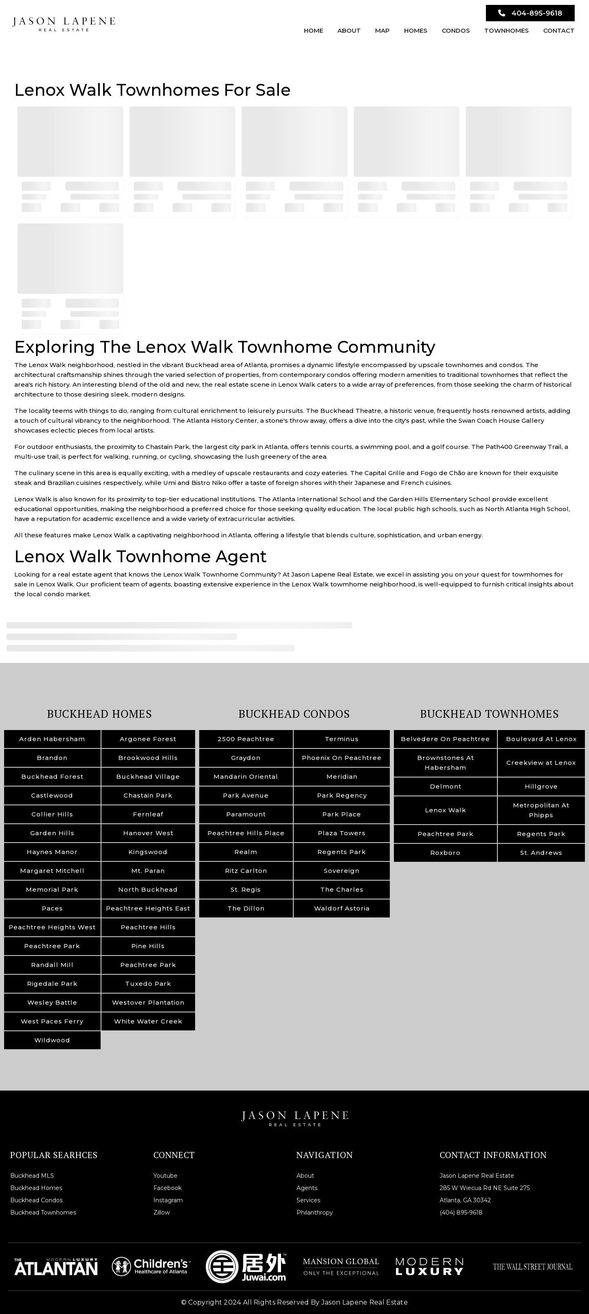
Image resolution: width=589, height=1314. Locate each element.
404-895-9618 (530, 13)
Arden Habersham (52, 739)
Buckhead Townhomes (489, 713)
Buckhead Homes (99, 713)
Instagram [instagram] (168, 1200)
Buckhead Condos (294, 713)
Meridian (341, 776)
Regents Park (341, 852)
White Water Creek (148, 1021)
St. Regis (246, 889)
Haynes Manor (52, 852)
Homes (415, 30)
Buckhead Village (148, 776)
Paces (52, 908)
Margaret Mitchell (52, 870)
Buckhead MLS (32, 1175)
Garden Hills (52, 833)
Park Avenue (246, 795)
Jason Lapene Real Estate (477, 1175)
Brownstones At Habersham (445, 762)
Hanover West (148, 833)
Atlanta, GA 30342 (465, 1200)
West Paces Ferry (52, 1021)
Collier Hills (52, 814)
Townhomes (506, 30)
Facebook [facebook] (167, 1188)
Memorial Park (52, 889)
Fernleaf (148, 814)
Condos (456, 30)
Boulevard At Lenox (541, 739)
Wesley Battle (52, 1002)
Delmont (445, 786)
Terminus (342, 739)
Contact (559, 30)
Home (313, 30)
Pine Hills (148, 946)
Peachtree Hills (148, 927)
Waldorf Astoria (342, 908)
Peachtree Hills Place (246, 833)
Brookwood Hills (148, 758)
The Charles (342, 889)
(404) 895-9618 (461, 1212)
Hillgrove (541, 786)
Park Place (341, 814)
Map (382, 30)
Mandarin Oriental (246, 776)
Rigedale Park (52, 983)
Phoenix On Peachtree (342, 758)
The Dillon (246, 908)
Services (308, 1200)
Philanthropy (315, 1212)
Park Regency (342, 795)
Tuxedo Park (148, 983)
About (349, 30)
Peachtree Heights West (52, 927)
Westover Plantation (148, 1002)
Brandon (52, 758)
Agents (307, 1188)
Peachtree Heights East (148, 908)
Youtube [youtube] (165, 1175)
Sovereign (342, 870)
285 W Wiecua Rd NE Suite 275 (485, 1188)
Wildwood (52, 1040)
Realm (245, 852)
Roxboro (445, 852)
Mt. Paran (148, 870)
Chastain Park (148, 795)
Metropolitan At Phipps (541, 810)
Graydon (246, 758)
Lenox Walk (445, 810)
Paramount (246, 814)
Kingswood (148, 852)
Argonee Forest (148, 739)
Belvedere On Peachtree (445, 739)
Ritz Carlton (246, 870)
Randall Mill (52, 965)
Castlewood (52, 795)
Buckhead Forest (52, 776)
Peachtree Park (52, 946)
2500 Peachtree (246, 739)
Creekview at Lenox (541, 762)
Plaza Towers (342, 833)
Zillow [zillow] (161, 1212)
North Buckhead (148, 889)
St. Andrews (541, 852)
